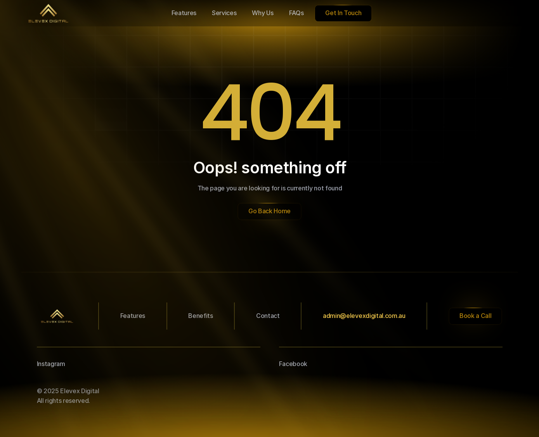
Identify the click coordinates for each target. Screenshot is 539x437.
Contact (268, 316)
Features (132, 316)
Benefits (200, 316)
